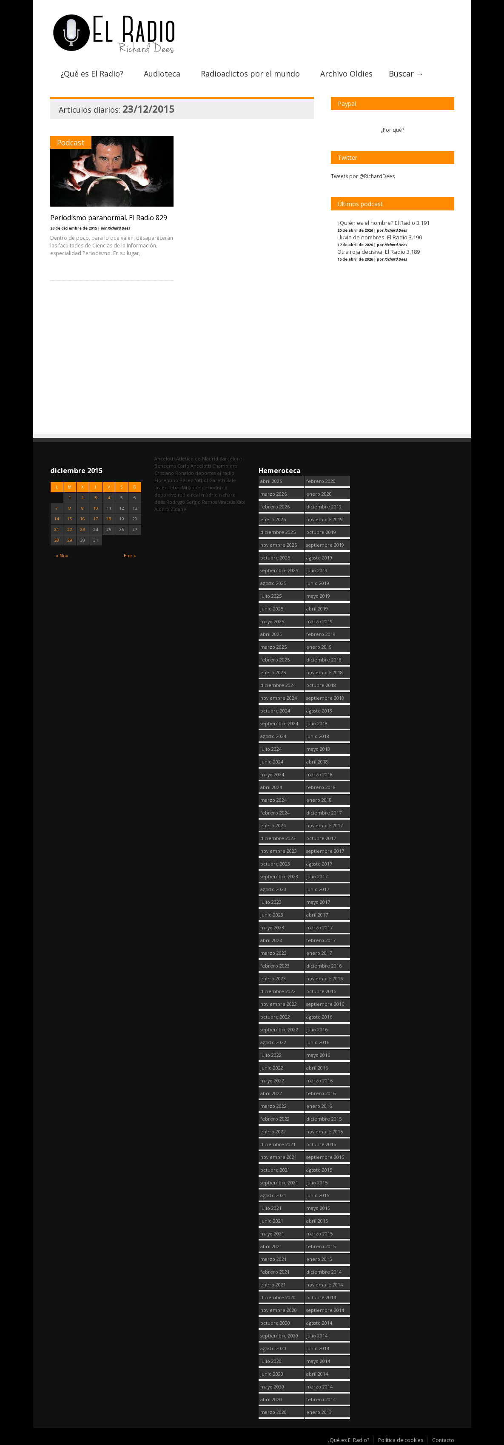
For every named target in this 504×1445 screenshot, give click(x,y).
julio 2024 (271, 749)
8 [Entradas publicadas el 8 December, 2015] (69, 508)
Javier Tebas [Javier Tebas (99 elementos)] (167, 487)
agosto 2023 (273, 889)
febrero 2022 (275, 1119)
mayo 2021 (272, 1233)
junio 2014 (317, 1348)
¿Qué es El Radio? (91, 73)
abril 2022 (271, 1093)
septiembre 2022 (279, 1029)
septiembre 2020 (279, 1335)
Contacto (443, 1440)
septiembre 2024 (279, 723)
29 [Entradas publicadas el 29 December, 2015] (69, 540)
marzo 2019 (319, 621)
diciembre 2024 (278, 685)
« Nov (62, 555)
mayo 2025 (272, 621)
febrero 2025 (275, 659)
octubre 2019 (321, 532)
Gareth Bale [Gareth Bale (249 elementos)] (222, 480)
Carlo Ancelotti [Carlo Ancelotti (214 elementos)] (194, 466)
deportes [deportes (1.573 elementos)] (205, 473)
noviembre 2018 (324, 672)
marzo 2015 (319, 1233)
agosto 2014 (319, 1323)
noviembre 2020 (278, 1310)
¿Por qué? (392, 129)
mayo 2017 (318, 902)
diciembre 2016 (324, 965)
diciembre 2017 (324, 812)
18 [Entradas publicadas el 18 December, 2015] (108, 519)
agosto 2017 (319, 863)
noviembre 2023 (278, 851)
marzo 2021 (273, 1259)
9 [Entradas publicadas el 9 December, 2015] (82, 508)
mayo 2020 (272, 1386)
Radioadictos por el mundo (250, 73)
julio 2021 (271, 1208)
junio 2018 (317, 736)
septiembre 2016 (325, 1004)
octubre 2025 (275, 557)
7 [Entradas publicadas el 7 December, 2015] (56, 508)
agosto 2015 (319, 1170)
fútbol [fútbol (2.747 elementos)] (201, 480)
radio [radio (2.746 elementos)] (184, 494)
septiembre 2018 (325, 698)
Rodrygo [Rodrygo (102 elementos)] (175, 502)
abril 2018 (317, 761)
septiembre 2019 (325, 545)
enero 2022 (273, 1131)
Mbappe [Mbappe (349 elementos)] (191, 487)
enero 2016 (319, 1106)
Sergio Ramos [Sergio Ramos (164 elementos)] (201, 502)
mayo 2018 (318, 749)
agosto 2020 (273, 1348)
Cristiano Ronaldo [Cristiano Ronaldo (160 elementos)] (174, 473)
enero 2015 (319, 1259)
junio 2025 (271, 608)
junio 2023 (271, 914)
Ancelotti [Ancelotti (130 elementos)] (164, 458)
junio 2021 (271, 1221)
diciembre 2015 (324, 1119)
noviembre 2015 (324, 1131)
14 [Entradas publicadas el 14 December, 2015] (56, 519)
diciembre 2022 (278, 991)
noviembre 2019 (324, 519)
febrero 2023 (275, 965)
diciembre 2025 (278, 532)
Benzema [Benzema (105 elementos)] (165, 466)
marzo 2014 (319, 1386)
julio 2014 (316, 1335)
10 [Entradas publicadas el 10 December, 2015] (95, 508)
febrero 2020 (321, 481)
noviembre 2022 (278, 1004)
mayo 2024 (272, 774)
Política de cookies (400, 1440)
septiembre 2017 (325, 851)
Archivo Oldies (346, 73)
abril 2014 (317, 1374)
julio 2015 (316, 1182)
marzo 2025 (273, 647)
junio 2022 (271, 1068)
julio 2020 (271, 1361)
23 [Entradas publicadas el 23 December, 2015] (82, 529)
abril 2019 (317, 608)
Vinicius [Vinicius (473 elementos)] (226, 502)
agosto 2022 (273, 1042)
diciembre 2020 (278, 1297)
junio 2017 (317, 889)
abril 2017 (317, 914)
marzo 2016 (319, 1080)
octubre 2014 (321, 1297)
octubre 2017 (321, 838)
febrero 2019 (321, 634)
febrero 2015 (321, 1246)
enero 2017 (319, 953)
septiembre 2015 (325, 1157)
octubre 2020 (275, 1323)
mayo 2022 (272, 1080)
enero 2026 (273, 519)
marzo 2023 (273, 953)
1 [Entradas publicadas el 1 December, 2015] (69, 497)
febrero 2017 (321, 940)
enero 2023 (273, 978)
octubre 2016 (321, 991)
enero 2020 (319, 494)
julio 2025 (271, 596)
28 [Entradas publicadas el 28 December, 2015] (56, 540)
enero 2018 (319, 800)
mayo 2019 (318, 596)
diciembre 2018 (324, 659)
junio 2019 (317, 583)
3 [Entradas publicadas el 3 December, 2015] (95, 497)
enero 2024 (273, 825)
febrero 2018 (321, 787)
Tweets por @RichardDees (363, 176)
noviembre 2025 (278, 545)
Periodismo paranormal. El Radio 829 (108, 217)
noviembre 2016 (324, 978)
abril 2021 (271, 1246)
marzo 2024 (273, 800)
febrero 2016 (321, 1093)
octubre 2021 (275, 1170)
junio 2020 (271, 1374)
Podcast (71, 142)
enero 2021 (273, 1284)
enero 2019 (319, 647)
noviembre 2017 (324, 825)
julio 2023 (271, 902)
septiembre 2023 (279, 876)
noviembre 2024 (278, 698)
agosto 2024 (273, 736)
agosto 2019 (319, 557)
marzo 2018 (319, 774)
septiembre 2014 (325, 1310)
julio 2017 (316, 876)
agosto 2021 (273, 1195)
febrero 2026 (275, 506)
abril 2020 (271, 1399)
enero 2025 (273, 672)
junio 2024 (271, 761)
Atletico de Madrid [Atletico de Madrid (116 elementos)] (197, 458)
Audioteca (162, 73)
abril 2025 (271, 634)
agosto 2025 (273, 583)
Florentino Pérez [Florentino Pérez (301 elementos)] (173, 480)
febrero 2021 (275, 1272)
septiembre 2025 (279, 570)
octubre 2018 (321, 685)
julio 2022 (271, 1055)
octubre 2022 (275, 1016)
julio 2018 (316, 723)
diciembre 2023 (278, 838)
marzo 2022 (273, 1106)
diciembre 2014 (324, 1272)
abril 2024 (271, 787)
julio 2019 (316, 570)
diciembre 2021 (278, 1144)
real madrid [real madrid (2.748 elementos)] (204, 494)
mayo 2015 (318, 1208)
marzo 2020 (273, 1412)
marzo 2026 (273, 494)
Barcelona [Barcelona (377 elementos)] (230, 458)
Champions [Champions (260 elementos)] (224, 466)
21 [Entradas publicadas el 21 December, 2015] (56, 529)
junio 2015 (317, 1195)
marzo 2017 (319, 927)
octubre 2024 (275, 710)
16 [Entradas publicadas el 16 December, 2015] (82, 519)
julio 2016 (316, 1029)
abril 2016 (317, 1068)
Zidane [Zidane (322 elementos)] (178, 509)
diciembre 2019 (324, 506)
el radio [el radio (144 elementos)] (225, 473)
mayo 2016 (318, 1055)
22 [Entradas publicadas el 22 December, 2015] (69, 529)
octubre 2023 (275, 863)
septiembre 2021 (279, 1182)
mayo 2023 (272, 927)
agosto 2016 (319, 1016)
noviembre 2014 (324, 1284)
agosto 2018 (319, 710)
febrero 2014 (321, 1399)
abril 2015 (317, 1221)
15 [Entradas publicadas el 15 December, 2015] (69, 519)
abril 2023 (271, 940)
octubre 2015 (321, 1144)
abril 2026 (271, 481)
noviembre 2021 (278, 1157)
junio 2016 (317, 1042)
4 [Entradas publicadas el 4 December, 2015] (109, 497)
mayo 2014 (318, 1361)
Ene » (130, 555)
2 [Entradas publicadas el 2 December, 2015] (82, 497)
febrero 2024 (275, 812)
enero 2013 (319, 1412)
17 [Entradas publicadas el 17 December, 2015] (95, 519)
